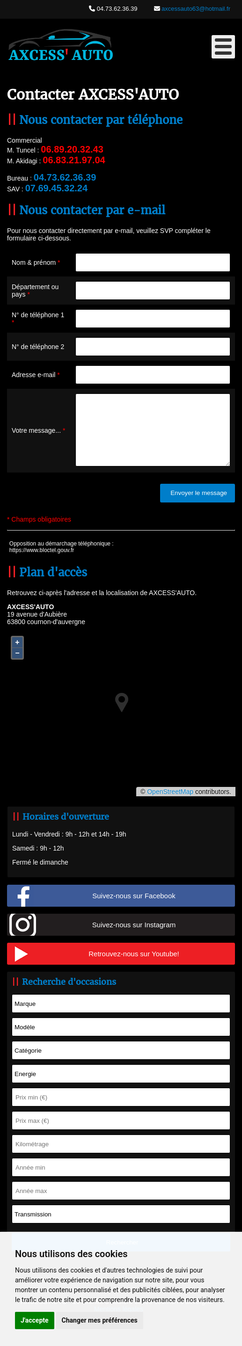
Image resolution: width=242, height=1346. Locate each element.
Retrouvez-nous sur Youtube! (133, 968)
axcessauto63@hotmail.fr (195, 8)
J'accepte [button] (35, 1320)
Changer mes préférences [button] (100, 1320)
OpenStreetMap (170, 805)
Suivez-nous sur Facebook (134, 910)
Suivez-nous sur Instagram (134, 939)
